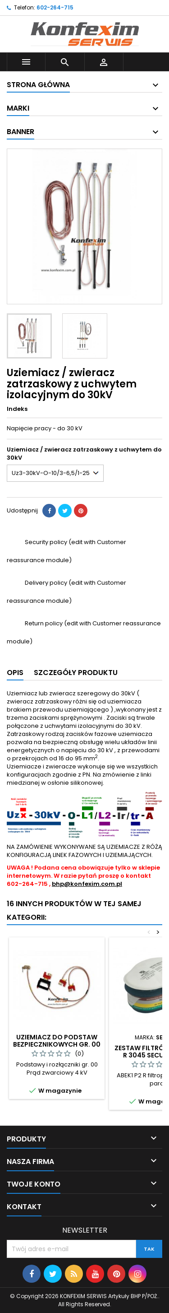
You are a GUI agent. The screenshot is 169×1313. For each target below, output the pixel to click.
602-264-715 (55, 7)
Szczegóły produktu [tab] (76, 672)
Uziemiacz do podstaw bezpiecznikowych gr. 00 (56, 1041)
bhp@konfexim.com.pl (87, 884)
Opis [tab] (15, 672)
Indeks (17, 409)
